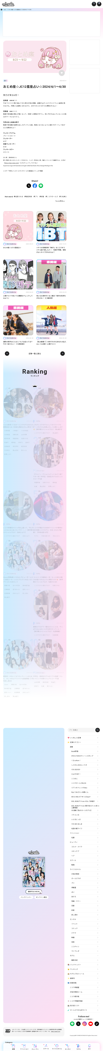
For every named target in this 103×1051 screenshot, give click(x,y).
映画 (73, 937)
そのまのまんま (76, 824)
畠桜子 (29, 442)
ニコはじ (74, 779)
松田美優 (7, 593)
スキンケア (75, 851)
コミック (74, 928)
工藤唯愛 (7, 589)
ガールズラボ (76, 878)
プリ (36, 197)
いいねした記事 (74, 738)
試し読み (26, 593)
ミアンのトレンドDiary (79, 788)
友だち (73, 897)
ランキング (73, 969)
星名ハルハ (26, 589)
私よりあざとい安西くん (79, 792)
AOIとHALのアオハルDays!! (80, 797)
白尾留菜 (7, 446)
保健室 (73, 887)
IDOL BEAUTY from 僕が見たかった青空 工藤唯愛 (85, 806)
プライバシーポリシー (75, 1029)
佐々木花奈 (16, 585)
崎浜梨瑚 (7, 438)
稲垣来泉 (29, 197)
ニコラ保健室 (74, 987)
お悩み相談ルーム (76, 992)
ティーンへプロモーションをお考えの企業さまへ (83, 1033)
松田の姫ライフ (76, 828)
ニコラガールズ (52, 197)
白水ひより (26, 536)
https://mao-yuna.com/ (12, 163)
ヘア (73, 856)
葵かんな (25, 450)
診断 (73, 910)
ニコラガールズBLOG (78, 783)
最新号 (71, 978)
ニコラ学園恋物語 (75, 1001)
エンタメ (68, 1047)
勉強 (73, 865)
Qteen (6, 684)
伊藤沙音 (7, 585)
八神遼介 (16, 430)
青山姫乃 (56, 433)
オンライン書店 (41, 898)
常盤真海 (16, 438)
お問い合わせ (77, 1031)
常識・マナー (76, 901)
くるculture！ (76, 760)
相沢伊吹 (16, 446)
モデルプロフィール (76, 974)
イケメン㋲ (75, 815)
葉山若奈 (16, 450)
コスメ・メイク (76, 847)
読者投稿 (72, 983)
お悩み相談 (75, 874)
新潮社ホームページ (88, 1031)
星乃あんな (16, 589)
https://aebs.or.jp (55, 1033)
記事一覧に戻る (35, 354)
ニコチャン (75, 947)
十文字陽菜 (25, 430)
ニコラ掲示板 (74, 996)
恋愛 (73, 906)
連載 (13, 1047)
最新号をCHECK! (34, 892)
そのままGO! (75, 769)
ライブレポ (75, 951)
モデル (36, 536)
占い (5, 9)
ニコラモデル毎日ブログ (42, 433)
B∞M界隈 (74, 751)
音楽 (73, 942)
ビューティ (35, 1047)
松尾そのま (19, 197)
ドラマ (73, 933)
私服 (35, 486)
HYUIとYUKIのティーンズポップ (82, 756)
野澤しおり (7, 454)
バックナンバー (26, 898)
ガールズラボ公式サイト (77, 1010)
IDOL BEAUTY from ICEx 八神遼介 (83, 801)
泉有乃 (21, 442)
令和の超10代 (46, 536)
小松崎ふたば (65, 197)
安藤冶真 (16, 434)
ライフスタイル (57, 1047)
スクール (46, 1046)
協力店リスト (73, 1006)
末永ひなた (57, 536)
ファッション (24, 1047)
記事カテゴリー (74, 742)
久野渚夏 (7, 430)
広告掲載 (86, 1029)
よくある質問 (94, 1029)
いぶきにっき (76, 819)
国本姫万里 (26, 585)
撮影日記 (74, 960)
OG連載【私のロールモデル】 (81, 810)
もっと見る (59, 201)
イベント (74, 924)
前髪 (42, 197)
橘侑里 (14, 442)
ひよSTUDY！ (76, 774)
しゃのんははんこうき (79, 765)
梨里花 (6, 442)
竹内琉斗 (7, 450)
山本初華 (25, 434)
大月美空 (7, 434)
